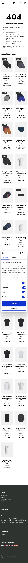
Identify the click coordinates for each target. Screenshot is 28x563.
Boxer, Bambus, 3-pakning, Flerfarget (21, 75)
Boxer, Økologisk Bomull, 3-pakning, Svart (7, 173)
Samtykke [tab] (5, 257)
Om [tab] (23, 257)
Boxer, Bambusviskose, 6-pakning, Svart (7, 76)
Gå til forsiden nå (7, 48)
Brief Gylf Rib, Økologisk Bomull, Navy (21, 141)
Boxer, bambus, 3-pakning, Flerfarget (21, 109)
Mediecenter (4, 503)
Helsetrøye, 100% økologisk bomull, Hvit (21, 239)
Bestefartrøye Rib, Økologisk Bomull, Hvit (7, 398)
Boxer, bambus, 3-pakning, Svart (21, 206)
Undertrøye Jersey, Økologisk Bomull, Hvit (7, 461)
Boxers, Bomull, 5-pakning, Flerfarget (7, 206)
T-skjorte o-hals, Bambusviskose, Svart (7, 334)
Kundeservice (4, 495)
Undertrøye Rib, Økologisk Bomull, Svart (7, 430)
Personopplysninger (6, 499)
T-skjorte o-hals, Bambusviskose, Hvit (21, 365)
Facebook (3, 534)
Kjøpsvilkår (3, 497)
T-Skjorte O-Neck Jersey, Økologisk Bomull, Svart (7, 366)
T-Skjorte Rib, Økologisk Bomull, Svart (21, 334)
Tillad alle (14, 303)
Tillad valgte (14, 308)
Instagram (3, 536)
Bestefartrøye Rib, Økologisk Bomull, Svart (21, 430)
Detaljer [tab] (14, 257)
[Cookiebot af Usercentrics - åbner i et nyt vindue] (20, 253)
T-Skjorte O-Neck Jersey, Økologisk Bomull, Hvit (21, 173)
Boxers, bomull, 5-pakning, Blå (7, 238)
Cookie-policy (4, 501)
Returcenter (5, 509)
